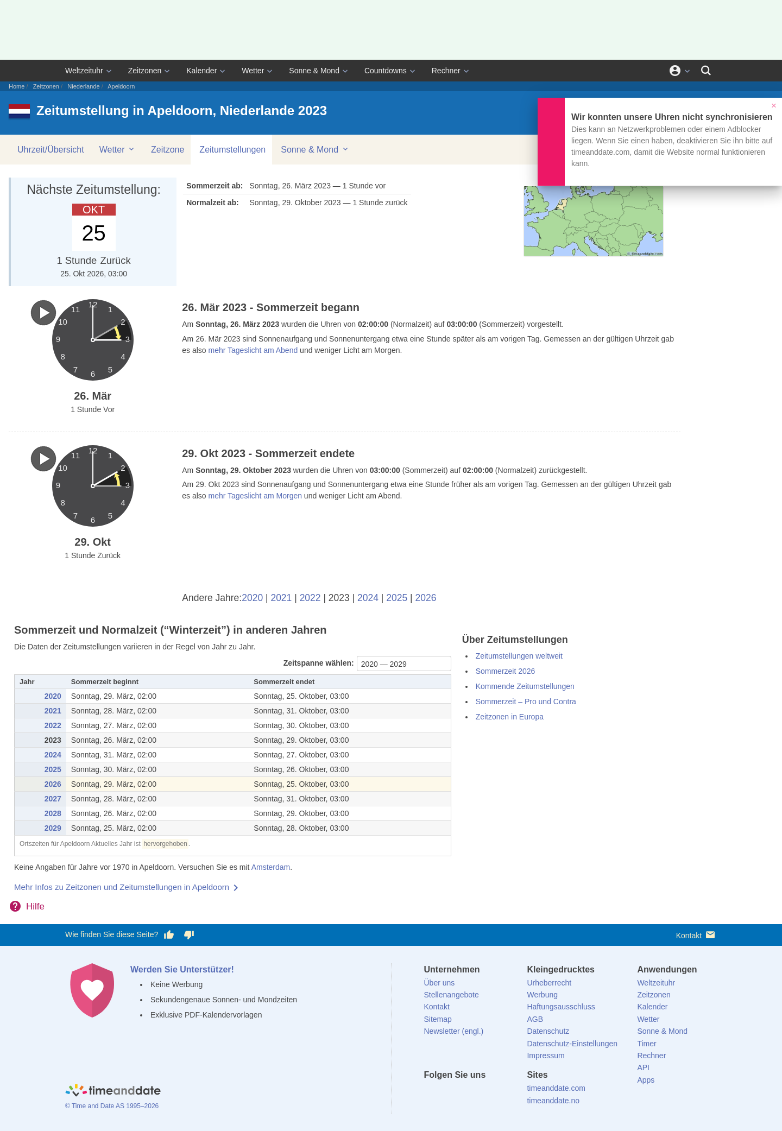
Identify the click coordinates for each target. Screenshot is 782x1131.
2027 (53, 798)
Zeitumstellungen (232, 149)
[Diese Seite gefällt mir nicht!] (188, 935)
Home (16, 86)
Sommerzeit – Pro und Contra (526, 701)
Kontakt (696, 935)
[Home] (113, 1092)
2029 (53, 828)
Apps (645, 1080)
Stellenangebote (451, 994)
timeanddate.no (553, 1100)
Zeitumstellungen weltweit (519, 656)
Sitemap (438, 1019)
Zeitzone (167, 149)
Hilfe (35, 906)
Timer (646, 1043)
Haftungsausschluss (561, 1006)
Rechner (446, 70)
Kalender (201, 70)
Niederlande (83, 86)
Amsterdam (271, 867)
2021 (281, 597)
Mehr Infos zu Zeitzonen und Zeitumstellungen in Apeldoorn (121, 887)
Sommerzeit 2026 (505, 671)
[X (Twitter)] (450, 1094)
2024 (368, 597)
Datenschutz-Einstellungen (572, 1043)
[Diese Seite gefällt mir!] (169, 935)
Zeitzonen (144, 70)
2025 (396, 597)
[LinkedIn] (469, 1094)
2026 (426, 597)
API (643, 1067)
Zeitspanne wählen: (318, 663)
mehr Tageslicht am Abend (253, 350)
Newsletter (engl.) (454, 1031)
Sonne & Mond (314, 70)
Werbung (542, 994)
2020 (252, 597)
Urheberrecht (549, 982)
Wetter (253, 70)
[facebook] (432, 1094)
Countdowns (385, 70)
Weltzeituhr (84, 70)
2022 (310, 597)
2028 (53, 813)
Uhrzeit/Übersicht (50, 149)
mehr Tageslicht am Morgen (255, 495)
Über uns (439, 982)
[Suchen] (706, 70)
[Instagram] (487, 1094)
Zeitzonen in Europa (510, 716)
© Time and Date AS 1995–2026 (112, 1106)
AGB (535, 1019)
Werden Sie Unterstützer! (182, 969)
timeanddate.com (556, 1088)
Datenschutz (548, 1031)
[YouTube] (505, 1094)
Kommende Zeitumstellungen (525, 686)
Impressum (545, 1055)
